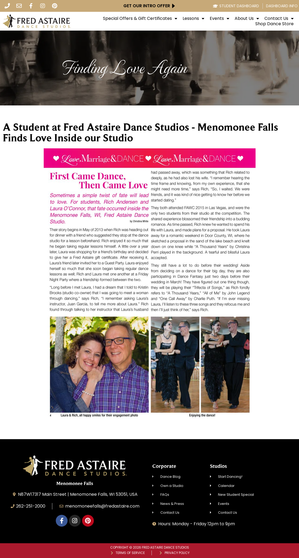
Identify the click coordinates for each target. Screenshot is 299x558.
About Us (247, 18)
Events (219, 18)
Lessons (193, 18)
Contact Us (279, 18)
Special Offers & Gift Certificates (140, 18)
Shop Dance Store (274, 24)
